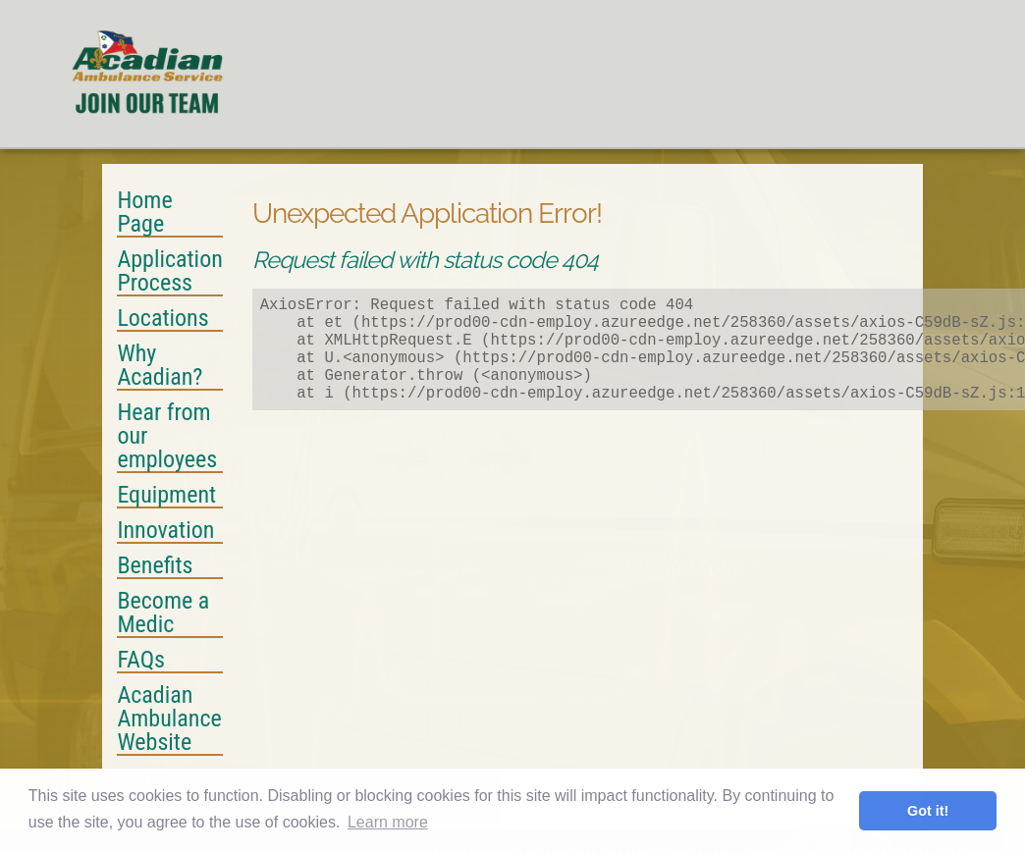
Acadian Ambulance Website (169, 719)
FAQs (141, 660)
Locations (162, 319)
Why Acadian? (159, 366)
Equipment (166, 495)
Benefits (154, 566)
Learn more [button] (388, 822)
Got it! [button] (927, 811)
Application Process (169, 271)
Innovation (165, 531)
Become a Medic (163, 613)
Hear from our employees (167, 436)
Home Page (144, 213)
